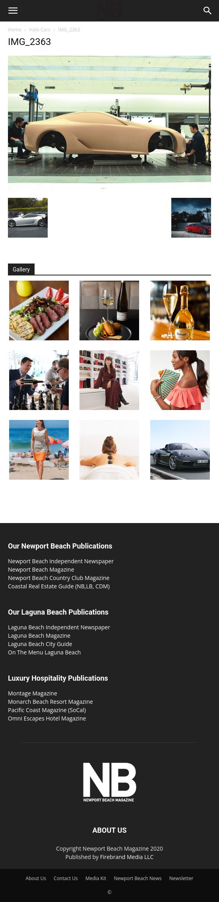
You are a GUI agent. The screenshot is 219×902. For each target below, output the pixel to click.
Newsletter (181, 878)
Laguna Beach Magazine (39, 635)
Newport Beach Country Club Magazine (58, 578)
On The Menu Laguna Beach (44, 652)
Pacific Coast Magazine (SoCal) (47, 710)
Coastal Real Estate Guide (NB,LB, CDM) (59, 586)
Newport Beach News (137, 878)
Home (14, 29)
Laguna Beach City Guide (40, 644)
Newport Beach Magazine (41, 569)
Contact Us (66, 878)
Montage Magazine (32, 693)
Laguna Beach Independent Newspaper (59, 627)
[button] (12, 10)
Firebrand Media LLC (127, 857)
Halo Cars (39, 29)
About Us (36, 878)
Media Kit (95, 878)
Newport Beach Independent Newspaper (61, 561)
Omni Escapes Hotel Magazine (47, 718)
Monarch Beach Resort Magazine (50, 701)
